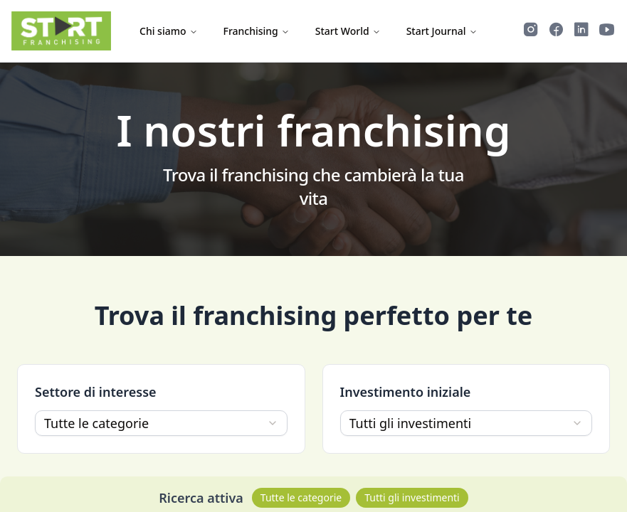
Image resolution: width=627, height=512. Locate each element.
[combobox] (161, 423)
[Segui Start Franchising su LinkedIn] (581, 31)
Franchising (256, 31)
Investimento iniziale (405, 391)
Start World (348, 31)
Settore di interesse (96, 391)
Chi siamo (168, 31)
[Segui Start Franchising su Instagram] (530, 31)
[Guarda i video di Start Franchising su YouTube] (607, 31)
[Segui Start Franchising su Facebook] (556, 31)
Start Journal (442, 31)
